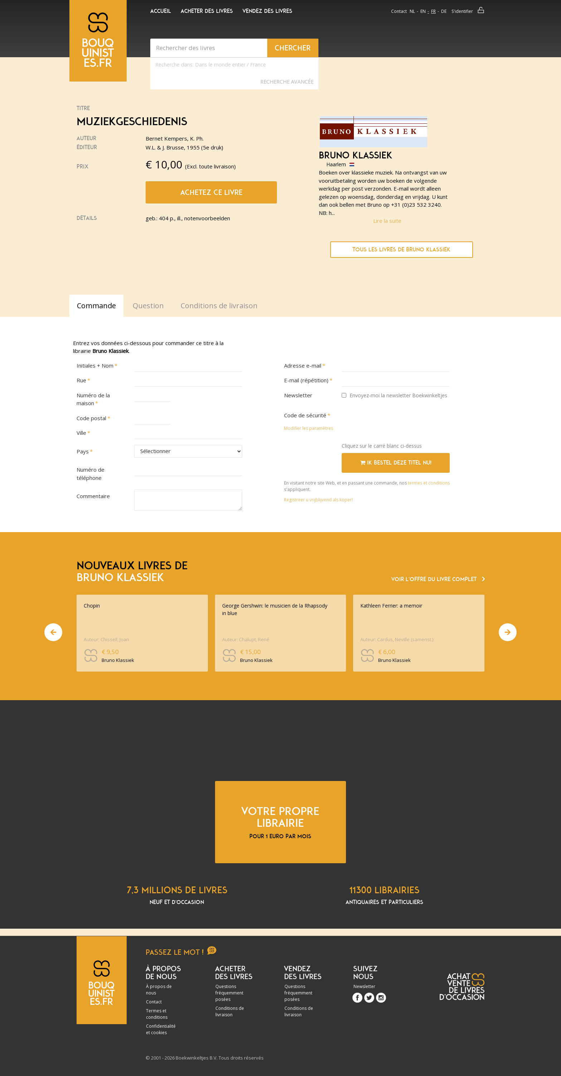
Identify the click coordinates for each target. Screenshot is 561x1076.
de (444, 11)
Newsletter (298, 395)
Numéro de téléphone (90, 473)
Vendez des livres (267, 11)
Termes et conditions (156, 1014)
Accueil (160, 11)
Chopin (92, 605)
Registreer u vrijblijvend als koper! (318, 500)
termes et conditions (429, 483)
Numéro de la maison (93, 399)
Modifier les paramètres (308, 428)
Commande (96, 305)
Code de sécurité (305, 415)
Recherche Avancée (286, 81)
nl (412, 11)
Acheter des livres (207, 11)
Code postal (91, 418)
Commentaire (93, 496)
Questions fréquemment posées (229, 992)
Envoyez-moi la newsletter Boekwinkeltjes (394, 395)
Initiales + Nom (95, 365)
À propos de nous (159, 989)
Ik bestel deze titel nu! (395, 463)
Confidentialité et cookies (161, 1029)
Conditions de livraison (229, 1011)
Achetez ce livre (211, 192)
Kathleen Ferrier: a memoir (391, 605)
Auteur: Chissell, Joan (106, 639)
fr (433, 11)
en (423, 11)
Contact (399, 11)
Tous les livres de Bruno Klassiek (401, 249)
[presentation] (396, 423)
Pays (83, 451)
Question (148, 305)
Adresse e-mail (302, 365)
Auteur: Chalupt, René (245, 639)
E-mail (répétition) (306, 380)
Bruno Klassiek (355, 156)
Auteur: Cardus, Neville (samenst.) (396, 639)
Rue (81, 380)
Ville (81, 432)
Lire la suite (387, 220)
